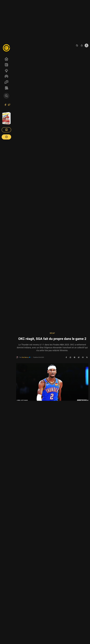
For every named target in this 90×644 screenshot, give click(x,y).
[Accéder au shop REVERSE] (82, 45)
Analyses (6, 70)
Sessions (6, 82)
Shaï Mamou (26, 357)
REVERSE (6, 88)
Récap (52, 333)
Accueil (6, 59)
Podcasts (6, 76)
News (6, 65)
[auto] (77, 45)
